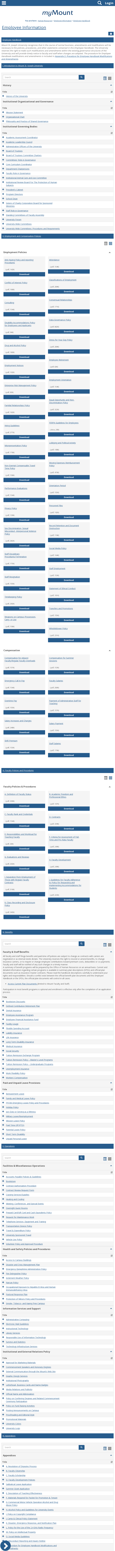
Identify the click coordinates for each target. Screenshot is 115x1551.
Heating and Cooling (15, 1199)
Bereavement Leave (15, 1094)
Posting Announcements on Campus (22, 1410)
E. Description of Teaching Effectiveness (24, 1493)
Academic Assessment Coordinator (22, 137)
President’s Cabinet (14, 189)
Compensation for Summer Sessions (61, 659)
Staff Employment (57, 568)
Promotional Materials (16, 1419)
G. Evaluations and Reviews (17, 857)
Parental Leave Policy (15, 1129)
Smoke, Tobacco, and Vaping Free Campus (25, 1303)
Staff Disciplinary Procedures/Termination (16, 555)
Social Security (12, 1051)
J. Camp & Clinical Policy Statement (21, 1518)
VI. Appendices (9, 1435)
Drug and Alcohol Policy (15, 345)
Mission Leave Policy (15, 1120)
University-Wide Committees (19, 224)
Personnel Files (56, 505)
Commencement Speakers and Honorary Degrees (28, 1367)
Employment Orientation (60, 380)
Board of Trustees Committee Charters (23, 155)
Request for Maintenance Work (20, 1217)
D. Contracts (54, 817)
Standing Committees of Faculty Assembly (25, 215)
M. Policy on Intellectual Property (21, 1532)
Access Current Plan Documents (22, 983)
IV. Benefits (8, 932)
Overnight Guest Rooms (17, 1208)
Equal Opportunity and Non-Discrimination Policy (61, 401)
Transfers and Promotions (61, 608)
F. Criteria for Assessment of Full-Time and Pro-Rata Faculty (64, 838)
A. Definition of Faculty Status (18, 794)
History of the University (17, 96)
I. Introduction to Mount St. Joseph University (23, 65)
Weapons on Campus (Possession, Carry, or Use (20, 618)
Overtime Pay (11, 700)
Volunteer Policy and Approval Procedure (24, 1244)
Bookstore (11, 1181)
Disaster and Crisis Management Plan (23, 1264)
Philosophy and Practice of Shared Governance (27, 121)
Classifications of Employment (62, 280)
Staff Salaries (55, 743)
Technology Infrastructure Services (21, 1346)
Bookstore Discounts (15, 1001)
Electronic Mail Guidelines (17, 1324)
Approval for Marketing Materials (21, 1362)
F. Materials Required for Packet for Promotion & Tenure (31, 1497)
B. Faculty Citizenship (15, 1471)
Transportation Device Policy (19, 1226)
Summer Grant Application (18, 1489)
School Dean (12, 198)
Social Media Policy (57, 548)
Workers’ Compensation (17, 1077)
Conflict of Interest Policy (16, 282)
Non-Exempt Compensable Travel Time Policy (20, 467)
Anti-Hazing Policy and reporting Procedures (19, 261)
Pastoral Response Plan (16, 1294)
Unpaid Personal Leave (16, 1138)
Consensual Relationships (60, 300)
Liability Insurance (14, 1033)
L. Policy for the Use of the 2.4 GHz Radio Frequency (29, 1527)
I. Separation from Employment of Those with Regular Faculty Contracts (20, 880)
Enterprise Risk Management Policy (20, 385)
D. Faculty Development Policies (20, 1479)
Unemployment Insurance (17, 1068)
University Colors (13, 1424)
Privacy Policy (11, 508)
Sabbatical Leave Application (19, 1484)
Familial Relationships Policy (17, 405)
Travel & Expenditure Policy (18, 1230)
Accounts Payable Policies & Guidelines (23, 1177)
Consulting (9, 302)
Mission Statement (14, 112)
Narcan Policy (12, 1282)
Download (32, 274)
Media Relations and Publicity (19, 1389)
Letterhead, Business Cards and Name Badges (27, 1385)
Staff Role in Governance (17, 210)
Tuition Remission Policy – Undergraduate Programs (29, 1064)
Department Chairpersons (17, 169)
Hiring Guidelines (12, 425)
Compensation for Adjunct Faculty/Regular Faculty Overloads (20, 659)
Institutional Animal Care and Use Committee (26, 178)
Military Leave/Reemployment (19, 1116)
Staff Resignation (12, 576)
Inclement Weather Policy (17, 1278)
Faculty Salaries (56, 680)
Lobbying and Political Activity (62, 442)
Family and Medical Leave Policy (20, 1098)
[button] (82, 77)
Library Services (13, 1333)
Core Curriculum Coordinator (19, 164)
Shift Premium (11, 740)
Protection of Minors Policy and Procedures (25, 1299)
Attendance (54, 259)
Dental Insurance (13, 1010)
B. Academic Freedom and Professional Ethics (61, 795)
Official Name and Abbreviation (20, 1394)
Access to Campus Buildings (18, 1260)
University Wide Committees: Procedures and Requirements (33, 228)
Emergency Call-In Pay (15, 680)
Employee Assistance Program (20, 1015)
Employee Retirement (59, 360)
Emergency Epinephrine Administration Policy (26, 1269)
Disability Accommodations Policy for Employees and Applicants (20, 324)
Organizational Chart (15, 117)
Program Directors (14, 194)
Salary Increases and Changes (18, 720)
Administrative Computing (17, 1319)
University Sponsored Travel (18, 1235)
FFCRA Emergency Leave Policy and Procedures (27, 1103)
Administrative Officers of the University (24, 146)
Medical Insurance (14, 1046)
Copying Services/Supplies (17, 1194)
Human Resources (45, 21)
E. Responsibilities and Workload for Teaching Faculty (21, 835)
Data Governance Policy (60, 320)
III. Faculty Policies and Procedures (18, 770)
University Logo (13, 1428)
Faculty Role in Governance (18, 173)
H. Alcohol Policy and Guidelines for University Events (30, 1509)
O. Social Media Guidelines (18, 1536)
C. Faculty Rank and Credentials (19, 814)
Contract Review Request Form (20, 1190)
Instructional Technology (17, 1328)
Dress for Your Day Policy (60, 340)
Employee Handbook (81, 21)
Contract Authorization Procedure (21, 1185)
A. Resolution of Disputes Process (21, 1466)
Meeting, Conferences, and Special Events (25, 1203)
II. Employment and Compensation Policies (22, 236)
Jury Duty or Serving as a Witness (21, 1112)
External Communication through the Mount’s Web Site (31, 1371)
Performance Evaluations (16, 488)
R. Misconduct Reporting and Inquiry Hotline (25, 1541)
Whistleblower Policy (58, 628)
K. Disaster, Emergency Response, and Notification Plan (31, 1523)
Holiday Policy (12, 1107)
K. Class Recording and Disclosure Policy (20, 904)
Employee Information (63, 21)
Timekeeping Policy (13, 596)
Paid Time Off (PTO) (15, 1125)
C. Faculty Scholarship (15, 1475)
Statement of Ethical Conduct (62, 588)
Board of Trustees (14, 151)
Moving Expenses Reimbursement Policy (64, 464)
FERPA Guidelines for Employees (64, 422)
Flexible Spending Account (17, 1028)
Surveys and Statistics (15, 1342)
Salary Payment (56, 723)
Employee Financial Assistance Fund (22, 1019)
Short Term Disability (15, 1134)
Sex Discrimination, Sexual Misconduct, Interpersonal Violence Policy (20, 531)
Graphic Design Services (17, 1376)
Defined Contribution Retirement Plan (23, 1006)
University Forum (13, 219)
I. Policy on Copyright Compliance (21, 1514)
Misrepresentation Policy (16, 445)
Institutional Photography (17, 1380)
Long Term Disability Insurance (20, 1042)
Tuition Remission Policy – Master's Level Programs (29, 1059)
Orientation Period (57, 485)
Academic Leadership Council (19, 142)
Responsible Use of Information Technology (26, 1337)
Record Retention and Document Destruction (64, 527)
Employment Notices (14, 365)
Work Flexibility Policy (15, 1073)
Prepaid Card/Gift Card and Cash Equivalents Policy (29, 1212)
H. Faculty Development (60, 859)
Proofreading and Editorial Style (20, 1414)
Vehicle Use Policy (14, 1239)
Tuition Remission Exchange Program (23, 1055)
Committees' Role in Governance (21, 160)
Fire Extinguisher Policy (16, 1273)
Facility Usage (12, 1024)
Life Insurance (12, 1037)
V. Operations (9, 1146)
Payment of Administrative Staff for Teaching (65, 702)
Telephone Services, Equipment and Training (26, 1221)
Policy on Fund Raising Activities (20, 1406)
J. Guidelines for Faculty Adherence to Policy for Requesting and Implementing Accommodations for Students (65, 883)
